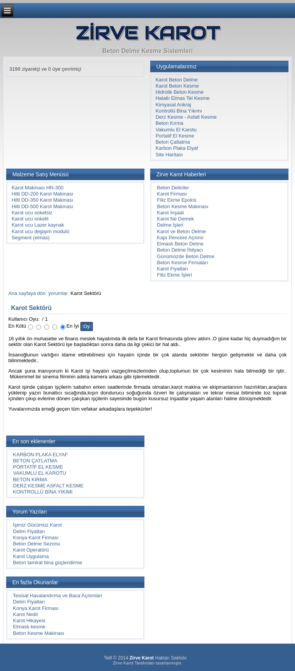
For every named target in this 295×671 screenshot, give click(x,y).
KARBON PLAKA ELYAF (40, 454)
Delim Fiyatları (29, 531)
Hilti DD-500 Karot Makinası (42, 206)
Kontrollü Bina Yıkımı (179, 111)
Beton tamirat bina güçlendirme (47, 562)
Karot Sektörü (31, 308)
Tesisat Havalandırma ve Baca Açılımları (58, 595)
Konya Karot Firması (36, 537)
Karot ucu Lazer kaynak (38, 225)
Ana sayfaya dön (27, 293)
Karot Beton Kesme (177, 86)
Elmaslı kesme (29, 627)
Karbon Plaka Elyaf (177, 148)
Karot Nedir (25, 614)
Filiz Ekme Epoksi (177, 200)
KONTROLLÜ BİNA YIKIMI (43, 492)
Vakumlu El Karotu (176, 130)
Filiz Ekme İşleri (174, 275)
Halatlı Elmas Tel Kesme (183, 98)
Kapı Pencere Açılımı (180, 237)
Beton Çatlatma (173, 142)
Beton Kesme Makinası (183, 206)
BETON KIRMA (30, 479)
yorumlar (58, 293)
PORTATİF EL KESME (38, 467)
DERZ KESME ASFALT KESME (48, 486)
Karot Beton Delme (177, 80)
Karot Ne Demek (175, 219)
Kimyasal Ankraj (173, 105)
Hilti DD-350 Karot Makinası (42, 200)
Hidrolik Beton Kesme (180, 92)
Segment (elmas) (31, 237)
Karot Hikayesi (29, 620)
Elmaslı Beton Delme (180, 244)
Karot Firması (172, 194)
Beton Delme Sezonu (36, 544)
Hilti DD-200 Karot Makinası (42, 194)
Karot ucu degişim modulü (40, 231)
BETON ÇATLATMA (35, 461)
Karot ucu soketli (30, 219)
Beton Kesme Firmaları (182, 262)
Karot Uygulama (31, 556)
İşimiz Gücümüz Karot (37, 525)
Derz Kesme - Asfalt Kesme (186, 117)
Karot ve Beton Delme (181, 231)
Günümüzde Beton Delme (186, 256)
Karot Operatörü (31, 550)
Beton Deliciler (173, 188)
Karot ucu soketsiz (32, 212)
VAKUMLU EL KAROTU (39, 473)
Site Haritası (169, 154)
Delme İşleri (170, 225)
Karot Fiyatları (172, 269)
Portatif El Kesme (175, 136)
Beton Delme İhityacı (180, 250)
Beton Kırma (169, 123)
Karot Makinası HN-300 (37, 188)
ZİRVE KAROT (148, 33)
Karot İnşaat (170, 212)
